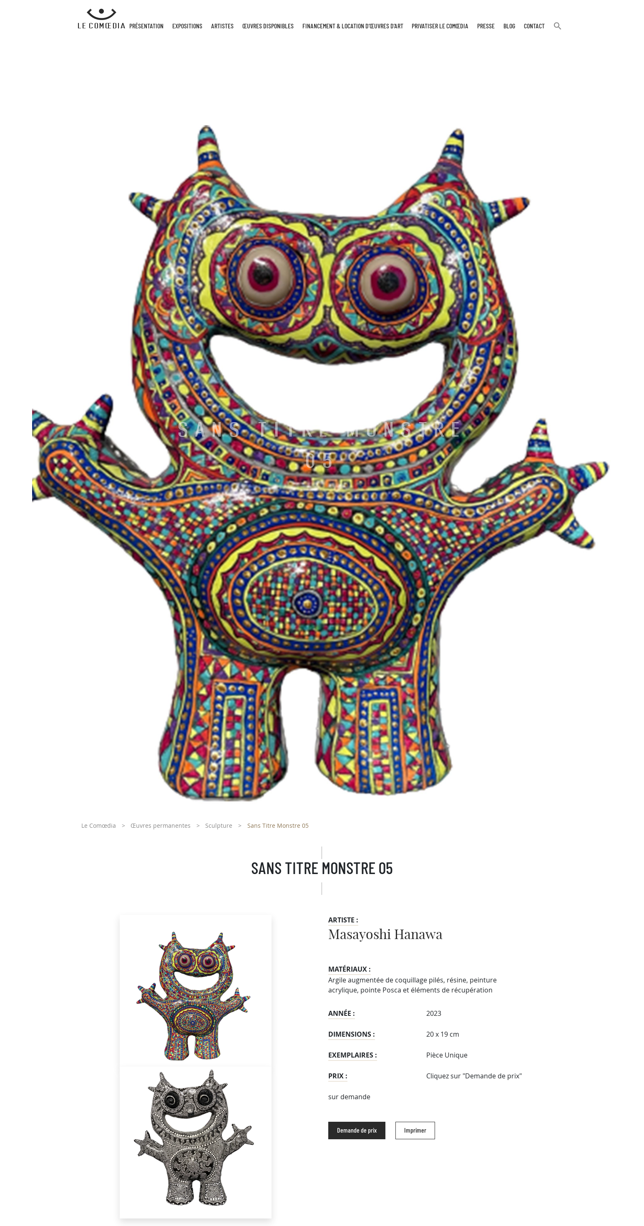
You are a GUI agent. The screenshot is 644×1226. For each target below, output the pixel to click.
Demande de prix (357, 1130)
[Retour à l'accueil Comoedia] (101, 19)
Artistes (222, 26)
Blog (509, 26)
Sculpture (218, 825)
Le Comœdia (98, 825)
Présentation (146, 26)
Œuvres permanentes (161, 825)
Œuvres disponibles (268, 26)
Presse (486, 26)
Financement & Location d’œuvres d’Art (352, 26)
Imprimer (415, 1130)
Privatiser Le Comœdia (440, 26)
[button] (557, 29)
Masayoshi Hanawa (385, 935)
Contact (534, 26)
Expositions (187, 26)
